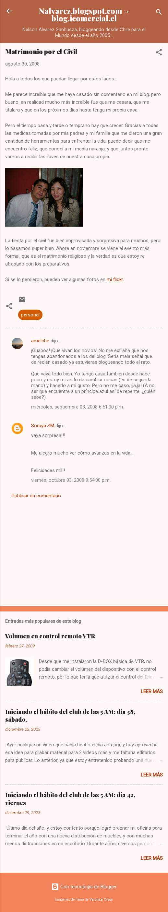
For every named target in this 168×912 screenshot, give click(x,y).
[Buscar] (159, 13)
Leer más (152, 691)
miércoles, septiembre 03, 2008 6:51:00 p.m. (77, 407)
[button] (159, 53)
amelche (40, 341)
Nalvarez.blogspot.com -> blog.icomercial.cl (84, 14)
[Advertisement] (84, 550)
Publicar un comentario (36, 496)
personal (30, 315)
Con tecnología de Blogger (84, 887)
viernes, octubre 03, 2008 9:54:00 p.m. (71, 480)
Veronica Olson (101, 899)
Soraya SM (42, 426)
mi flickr (115, 279)
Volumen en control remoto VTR (50, 636)
